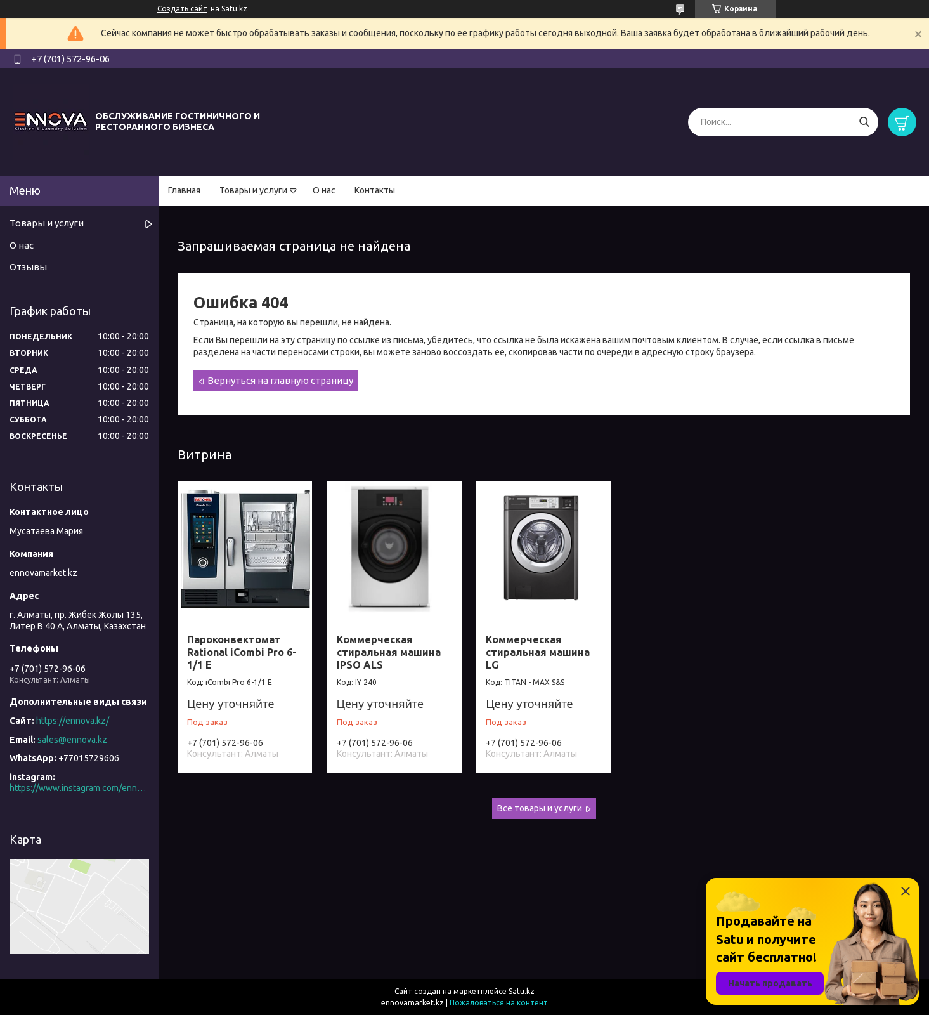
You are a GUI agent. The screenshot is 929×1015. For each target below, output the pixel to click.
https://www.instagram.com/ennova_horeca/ (79, 788)
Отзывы (28, 266)
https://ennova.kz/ (72, 721)
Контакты (374, 190)
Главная (184, 190)
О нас (324, 190)
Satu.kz (522, 991)
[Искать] (864, 122)
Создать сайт (182, 8)
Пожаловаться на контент (499, 1003)
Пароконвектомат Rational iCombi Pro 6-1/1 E (242, 652)
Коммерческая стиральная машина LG (538, 652)
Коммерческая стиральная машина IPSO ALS (389, 652)
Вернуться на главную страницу (280, 380)
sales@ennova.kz (72, 740)
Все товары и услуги (539, 808)
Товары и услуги (253, 190)
